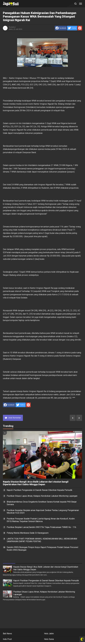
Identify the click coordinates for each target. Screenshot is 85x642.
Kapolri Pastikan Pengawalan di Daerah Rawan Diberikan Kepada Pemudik (39, 490)
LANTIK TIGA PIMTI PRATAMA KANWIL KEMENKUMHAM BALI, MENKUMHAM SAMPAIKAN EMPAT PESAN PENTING (42, 540)
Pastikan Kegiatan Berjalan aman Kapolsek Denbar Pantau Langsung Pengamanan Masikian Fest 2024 (43, 511)
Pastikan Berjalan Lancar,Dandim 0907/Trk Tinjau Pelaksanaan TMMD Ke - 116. (41, 527)
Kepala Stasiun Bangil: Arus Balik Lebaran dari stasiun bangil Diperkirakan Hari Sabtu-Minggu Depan (35, 483)
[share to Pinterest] (80, 28)
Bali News (7, 633)
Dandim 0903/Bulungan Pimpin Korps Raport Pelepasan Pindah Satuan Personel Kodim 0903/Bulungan (42, 548)
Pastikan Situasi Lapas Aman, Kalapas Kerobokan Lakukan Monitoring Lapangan (42, 496)
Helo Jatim (49, 633)
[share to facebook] (61, 28)
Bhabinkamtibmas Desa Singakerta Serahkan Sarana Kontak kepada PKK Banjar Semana (42, 503)
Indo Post (7, 639)
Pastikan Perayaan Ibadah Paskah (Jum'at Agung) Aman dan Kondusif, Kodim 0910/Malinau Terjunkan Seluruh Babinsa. (41, 520)
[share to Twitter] (72, 28)
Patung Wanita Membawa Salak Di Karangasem (28, 533)
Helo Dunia (49, 639)
